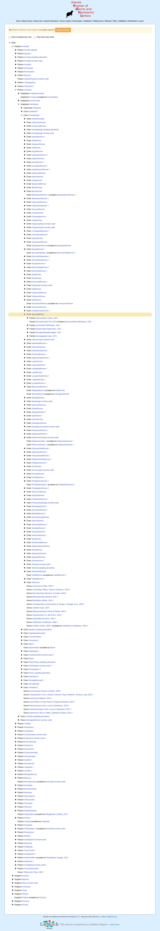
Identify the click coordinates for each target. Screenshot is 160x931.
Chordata (27, 90)
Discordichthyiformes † (66, 253)
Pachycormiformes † (40, 430)
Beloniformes (37, 188)
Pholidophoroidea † (39, 485)
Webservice (98, 21)
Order (29, 314)
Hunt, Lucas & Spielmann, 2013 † (49, 706)
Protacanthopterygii (45, 503)
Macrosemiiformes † (40, 387)
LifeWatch (122, 21)
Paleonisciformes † (39, 445)
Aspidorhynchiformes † (41, 169)
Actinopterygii (33, 115)
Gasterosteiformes (39, 293)
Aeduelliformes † (38, 137)
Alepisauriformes (38, 144)
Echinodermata (30, 742)
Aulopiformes (37, 180)
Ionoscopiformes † (39, 354)
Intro (18, 21)
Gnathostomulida (31, 753)
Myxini (31, 658)
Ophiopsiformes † (39, 412)
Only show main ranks (43, 37)
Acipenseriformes (39, 122)
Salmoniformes (38, 521)
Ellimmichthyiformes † (40, 267)
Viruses (25, 905)
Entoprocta (28, 745)
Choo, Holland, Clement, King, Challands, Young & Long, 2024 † (61, 695)
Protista (25, 897)
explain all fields (63, 30)
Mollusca (27, 778)
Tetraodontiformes (39, 571)
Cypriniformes (37, 238)
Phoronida (28, 803)
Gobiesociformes (38, 296)
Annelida (27, 64)
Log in (141, 21)
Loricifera (27, 771)
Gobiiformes (36, 300)
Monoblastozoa (30, 782)
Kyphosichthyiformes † (41, 358)
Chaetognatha (29, 82)
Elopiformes (36, 275)
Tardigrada (28, 847)
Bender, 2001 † (45, 597)
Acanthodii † (33, 111)
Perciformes (36, 466)
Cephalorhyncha (36, 79)
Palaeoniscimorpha (45, 437)
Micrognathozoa (30, 774)
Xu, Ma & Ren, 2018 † (47, 615)
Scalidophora (35, 840)
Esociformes (37, 278)
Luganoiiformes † (38, 380)
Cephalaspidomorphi (37, 633)
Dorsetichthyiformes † (40, 260)
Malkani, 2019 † (40, 698)
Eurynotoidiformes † (40, 282)
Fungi (24, 890)
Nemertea (28, 792)
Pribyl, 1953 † (33, 872)
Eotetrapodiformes (39, 720)
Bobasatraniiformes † (67, 195)
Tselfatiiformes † (59, 575)
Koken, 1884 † (42, 626)
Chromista (26, 887)
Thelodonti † (33, 687)
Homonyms (77, 21)
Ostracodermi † (35, 669)
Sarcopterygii (34, 684)
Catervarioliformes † (40, 202)
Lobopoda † (29, 767)
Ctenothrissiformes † (40, 235)
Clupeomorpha (43, 227)
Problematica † (30, 829)
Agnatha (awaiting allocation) (40, 630)
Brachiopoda (29, 72)
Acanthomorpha (38, 119)
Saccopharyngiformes (40, 517)
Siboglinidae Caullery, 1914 (56, 814)
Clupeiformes (37, 220)
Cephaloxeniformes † (40, 206)
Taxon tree (38, 21)
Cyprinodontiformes (39, 242)
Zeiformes (36, 582)
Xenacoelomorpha (31, 869)
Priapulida (45, 821)
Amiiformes (36, 148)
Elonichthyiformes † (39, 271)
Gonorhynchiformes (39, 303)
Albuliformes (37, 141)
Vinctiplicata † (35, 865)
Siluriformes (36, 539)
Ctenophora (29, 727)
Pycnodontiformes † (40, 510)
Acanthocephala (30, 50)
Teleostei (41, 564)
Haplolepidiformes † (40, 343)
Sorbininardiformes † (40, 542)
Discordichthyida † (39, 253)
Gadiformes (36, 289)
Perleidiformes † (38, 477)
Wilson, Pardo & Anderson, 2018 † (51, 590)
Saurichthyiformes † (40, 524)
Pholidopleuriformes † (40, 488)
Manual (108, 21)
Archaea (25, 876)
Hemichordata (29, 756)
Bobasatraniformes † (40, 195)
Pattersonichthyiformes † (41, 459)
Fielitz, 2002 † (43, 586)
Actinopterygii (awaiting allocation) (45, 130)
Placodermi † (34, 676)
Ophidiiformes (37, 409)
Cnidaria (27, 724)
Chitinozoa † (29, 86)
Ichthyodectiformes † (40, 351)
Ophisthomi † (37, 416)
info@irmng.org (112, 916)
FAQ (115, 21)
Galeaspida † (34, 651)
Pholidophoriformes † (40, 481)
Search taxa (27, 21)
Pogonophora (29, 814)
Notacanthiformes (39, 405)
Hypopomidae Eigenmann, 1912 (48, 329)
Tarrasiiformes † (38, 561)
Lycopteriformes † (39, 383)
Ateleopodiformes (39, 173)
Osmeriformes (37, 419)
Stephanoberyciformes (41, 546)
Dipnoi (31, 644)
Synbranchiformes (39, 553)
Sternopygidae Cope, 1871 (46, 336)
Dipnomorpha (34, 648)
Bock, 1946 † (44, 619)
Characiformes (37, 213)
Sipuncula (28, 843)
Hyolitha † (28, 760)
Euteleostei (42, 285)
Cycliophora (29, 731)
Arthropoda (28, 68)
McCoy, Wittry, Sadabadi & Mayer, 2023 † (51, 713)
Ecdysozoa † (35, 738)
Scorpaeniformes (38, 532)
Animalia (25, 46)
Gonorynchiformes (65, 303)
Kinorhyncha (29, 764)
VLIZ (78, 916)
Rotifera (27, 836)
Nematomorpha (30, 789)
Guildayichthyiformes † (41, 311)
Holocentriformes (38, 347)
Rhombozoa (29, 832)
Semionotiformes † (39, 535)
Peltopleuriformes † (39, 463)
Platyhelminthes (30, 811)
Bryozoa (27, 75)
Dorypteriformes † (39, 264)
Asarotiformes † (38, 162)
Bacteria (25, 879)
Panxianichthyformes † (41, 448)
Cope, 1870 (40, 608)
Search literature (51, 21)
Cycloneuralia (35, 735)
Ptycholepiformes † (39, 506)
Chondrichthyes (35, 637)
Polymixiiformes (38, 495)
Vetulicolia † (29, 861)
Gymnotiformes (38, 314)
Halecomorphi (43, 340)
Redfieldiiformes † (39, 514)
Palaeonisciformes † (40, 434)
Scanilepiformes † (39, 528)
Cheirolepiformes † (39, 217)
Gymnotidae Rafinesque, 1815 (79, 322)
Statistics (88, 21)
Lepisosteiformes (38, 365)
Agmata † (28, 54)
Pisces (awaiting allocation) (39, 673)
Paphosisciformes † (39, 452)
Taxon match (65, 21)
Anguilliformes (37, 151)
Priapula (27, 821)
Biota (30, 883)
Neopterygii (42, 401)
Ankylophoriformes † (40, 155)
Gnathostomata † (41, 655)
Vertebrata (34, 104)
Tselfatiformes (37, 575)
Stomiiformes (37, 550)
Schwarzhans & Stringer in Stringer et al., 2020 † (58, 604)
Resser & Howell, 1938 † (45, 691)
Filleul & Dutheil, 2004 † (49, 611)
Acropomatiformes (39, 126)
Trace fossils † (30, 850)
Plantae (25, 894)
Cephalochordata (37, 93)
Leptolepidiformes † (39, 369)
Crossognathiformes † (40, 231)
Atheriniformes (37, 177)
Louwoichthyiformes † (40, 376)
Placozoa (27, 807)
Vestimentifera (29, 858)
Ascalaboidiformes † (40, 166)
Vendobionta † (30, 854)
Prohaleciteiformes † (40, 499)
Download (132, 21)
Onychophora (29, 796)
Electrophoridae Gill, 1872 (45, 322)
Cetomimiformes (38, 209)
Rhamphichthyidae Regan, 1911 (48, 332)
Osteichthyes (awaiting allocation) (42, 662)
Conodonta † (34, 640)
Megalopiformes (38, 390)
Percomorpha (43, 470)
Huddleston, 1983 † (45, 622)
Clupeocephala (43, 224)
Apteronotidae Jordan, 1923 (46, 318)
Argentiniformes (38, 159)
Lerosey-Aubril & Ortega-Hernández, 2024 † (52, 702)
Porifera (27, 818)
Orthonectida (29, 800)
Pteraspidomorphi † (36, 680)
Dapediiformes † (38, 249)
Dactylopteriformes (39, 246)
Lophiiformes (37, 372)
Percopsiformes (38, 474)
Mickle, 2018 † (43, 600)
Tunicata (33, 97)
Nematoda (28, 785)
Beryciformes (37, 191)
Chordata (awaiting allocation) (37, 716)
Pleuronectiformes (39, 492)
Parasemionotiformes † (41, 456)
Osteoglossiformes (61, 394)
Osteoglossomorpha (45, 427)
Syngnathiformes (64, 246)
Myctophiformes (38, 398)
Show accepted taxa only (19, 37)
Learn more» (114, 924)
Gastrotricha (29, 749)
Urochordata (53, 97)
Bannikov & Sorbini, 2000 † (49, 593)
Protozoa (42, 897)
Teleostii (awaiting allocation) (43, 568)
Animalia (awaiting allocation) (35, 57)
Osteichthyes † (40, 666)
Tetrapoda (37, 108)
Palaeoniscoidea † (39, 441)
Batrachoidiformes (39, 184)
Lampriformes (37, 361)
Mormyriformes (38, 394)
